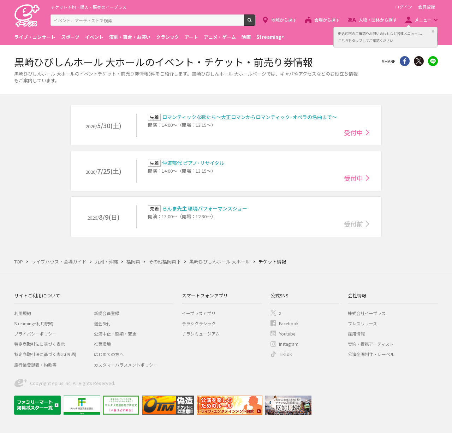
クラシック (167, 37)
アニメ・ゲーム (220, 37)
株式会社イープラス (367, 313)
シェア (405, 61)
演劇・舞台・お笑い (129, 37)
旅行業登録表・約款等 (35, 365)
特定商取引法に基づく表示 (39, 344)
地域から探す (284, 20)
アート (191, 37)
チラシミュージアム (201, 334)
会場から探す (327, 20)
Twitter (419, 61)
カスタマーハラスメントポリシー (125, 365)
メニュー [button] (423, 20)
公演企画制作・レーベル (371, 354)
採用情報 (356, 334)
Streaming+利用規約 (33, 323)
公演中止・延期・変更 (115, 334)
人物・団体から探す (378, 20)
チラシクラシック (199, 323)
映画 (246, 37)
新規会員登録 (106, 313)
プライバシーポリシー (35, 334)
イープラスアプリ (198, 313)
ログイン (403, 6)
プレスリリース (362, 323)
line (433, 61)
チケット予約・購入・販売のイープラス (88, 7)
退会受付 (102, 323)
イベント (94, 37)
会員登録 (426, 6)
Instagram (288, 344)
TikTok (285, 354)
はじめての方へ (109, 354)
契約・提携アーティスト (371, 344)
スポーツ (70, 37)
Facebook (288, 323)
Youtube (287, 334)
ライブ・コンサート (34, 37)
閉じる (433, 31)
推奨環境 (102, 344)
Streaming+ (270, 37)
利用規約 (22, 313)
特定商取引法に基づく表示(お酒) (45, 354)
